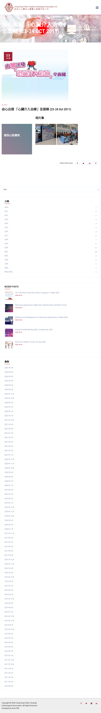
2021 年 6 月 (9, 437)
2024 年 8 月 (9, 372)
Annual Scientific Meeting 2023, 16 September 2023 (34, 330)
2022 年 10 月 (9, 398)
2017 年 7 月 (9, 542)
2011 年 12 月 (9, 660)
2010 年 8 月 (9, 686)
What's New (9, 272)
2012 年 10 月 (9, 629)
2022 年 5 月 (9, 411)
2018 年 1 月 (9, 529)
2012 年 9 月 (9, 634)
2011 (6, 105)
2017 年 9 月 (9, 538)
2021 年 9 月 (9, 424)
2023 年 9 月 (9, 381)
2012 (6, 215)
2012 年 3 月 (9, 651)
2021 (6, 252)
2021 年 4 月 (9, 446)
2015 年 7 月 (9, 586)
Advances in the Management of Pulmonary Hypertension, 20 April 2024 (41, 317)
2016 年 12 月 (9, 559)
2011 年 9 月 (9, 669)
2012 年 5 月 (9, 647)
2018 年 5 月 (9, 525)
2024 (6, 264)
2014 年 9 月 (9, 603)
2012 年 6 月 (9, 642)
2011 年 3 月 (9, 677)
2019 (6, 244)
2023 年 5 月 (9, 389)
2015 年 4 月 (9, 594)
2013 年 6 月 (9, 625)
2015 (6, 227)
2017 (6, 235)
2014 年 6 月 (9, 607)
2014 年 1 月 (9, 612)
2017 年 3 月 (9, 551)
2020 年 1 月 (9, 485)
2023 (6, 260)
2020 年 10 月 (9, 468)
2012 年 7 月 (9, 638)
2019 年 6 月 (9, 498)
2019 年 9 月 (9, 490)
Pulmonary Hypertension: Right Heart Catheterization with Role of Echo (41, 305)
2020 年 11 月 (9, 464)
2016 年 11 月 (9, 564)
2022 (6, 256)
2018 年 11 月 (9, 512)
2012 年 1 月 (9, 655)
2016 (6, 231)
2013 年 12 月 (9, 616)
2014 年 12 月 (9, 599)
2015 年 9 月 (9, 581)
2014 (6, 223)
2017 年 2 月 (9, 555)
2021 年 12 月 (9, 420)
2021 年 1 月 (9, 455)
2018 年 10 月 (9, 516)
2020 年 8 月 (9, 477)
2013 (6, 219)
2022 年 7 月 (9, 407)
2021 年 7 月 (9, 433)
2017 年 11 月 (9, 533)
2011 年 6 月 (9, 673)
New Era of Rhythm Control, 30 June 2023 (30, 342)
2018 (6, 239)
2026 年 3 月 (9, 368)
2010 (6, 207)
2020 (6, 248)
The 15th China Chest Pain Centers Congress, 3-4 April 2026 (37, 293)
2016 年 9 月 (9, 568)
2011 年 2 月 (9, 682)
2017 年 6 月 (9, 546)
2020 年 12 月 (9, 459)
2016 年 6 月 (9, 573)
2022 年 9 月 (9, 403)
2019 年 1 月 (9, 503)
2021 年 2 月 (9, 450)
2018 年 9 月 (9, 520)
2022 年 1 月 (9, 416)
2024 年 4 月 (9, 376)
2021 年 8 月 (9, 429)
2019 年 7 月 (9, 494)
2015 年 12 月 (9, 577)
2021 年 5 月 (9, 442)
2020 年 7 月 (9, 481)
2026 (6, 268)
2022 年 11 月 (9, 394)
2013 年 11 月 (9, 621)
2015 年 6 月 (9, 590)
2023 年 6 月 (9, 385)
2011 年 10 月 (9, 664)
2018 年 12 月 (9, 507)
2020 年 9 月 (9, 472)
